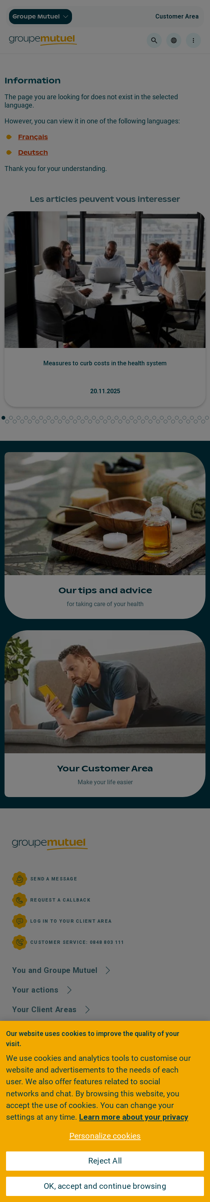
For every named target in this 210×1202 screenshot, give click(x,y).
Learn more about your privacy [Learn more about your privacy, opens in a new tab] (133, 1117)
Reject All (105, 1160)
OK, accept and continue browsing (105, 1186)
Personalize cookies (105, 1135)
